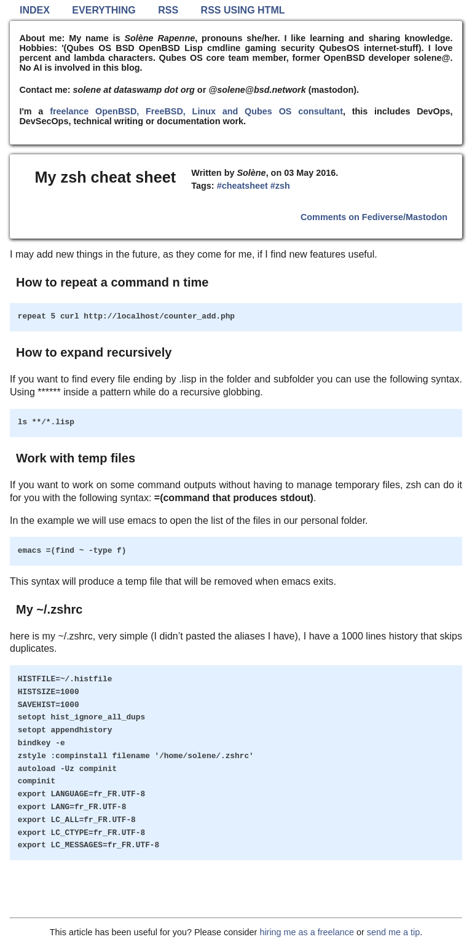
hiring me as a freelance (306, 932)
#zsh (280, 186)
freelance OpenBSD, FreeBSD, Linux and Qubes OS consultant (196, 111)
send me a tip (393, 932)
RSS (168, 10)
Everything (103, 10)
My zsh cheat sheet (105, 177)
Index (35, 10)
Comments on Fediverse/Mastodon (374, 217)
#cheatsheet (242, 186)
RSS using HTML (243, 10)
